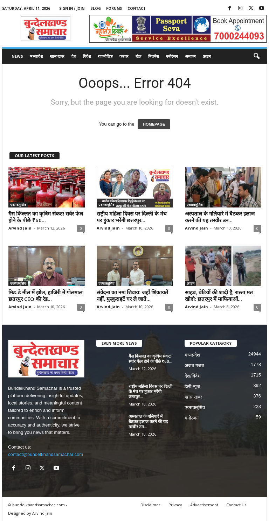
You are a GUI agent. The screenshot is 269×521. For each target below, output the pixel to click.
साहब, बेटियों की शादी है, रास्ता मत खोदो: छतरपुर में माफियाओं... (219, 295)
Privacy (175, 504)
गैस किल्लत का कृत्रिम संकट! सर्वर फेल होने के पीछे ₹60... (45, 217)
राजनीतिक (105, 56)
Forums (114, 8)
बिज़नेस (153, 56)
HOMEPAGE (154, 124)
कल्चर (124, 56)
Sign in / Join (71, 8)
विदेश (87, 56)
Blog (95, 8)
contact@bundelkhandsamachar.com (45, 454)
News (17, 56)
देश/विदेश (193, 376)
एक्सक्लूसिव (18, 204)
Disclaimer (150, 504)
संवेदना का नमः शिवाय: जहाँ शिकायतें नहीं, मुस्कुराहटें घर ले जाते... (132, 295)
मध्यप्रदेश (36, 56)
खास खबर (57, 56)
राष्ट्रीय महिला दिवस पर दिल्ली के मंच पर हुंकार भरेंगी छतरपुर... (132, 217)
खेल (138, 56)
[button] (256, 56)
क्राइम (207, 56)
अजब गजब (194, 365)
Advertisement (204, 504)
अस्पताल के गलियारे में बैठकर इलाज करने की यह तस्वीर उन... (220, 217)
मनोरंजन (172, 56)
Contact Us (236, 504)
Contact (136, 8)
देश (73, 56)
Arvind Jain (20, 228)
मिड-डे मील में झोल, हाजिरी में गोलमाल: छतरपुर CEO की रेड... (46, 295)
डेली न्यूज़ (192, 386)
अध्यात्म (190, 56)
